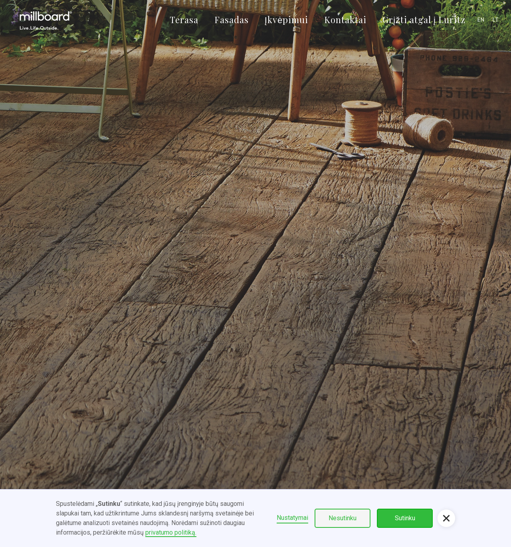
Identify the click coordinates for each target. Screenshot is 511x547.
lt (496, 19)
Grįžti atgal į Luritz (423, 20)
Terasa (184, 20)
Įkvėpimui (286, 20)
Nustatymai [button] (292, 517)
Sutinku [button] (405, 518)
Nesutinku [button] (343, 518)
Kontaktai (345, 20)
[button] (446, 518)
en (481, 19)
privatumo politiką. (170, 532)
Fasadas (231, 20)
